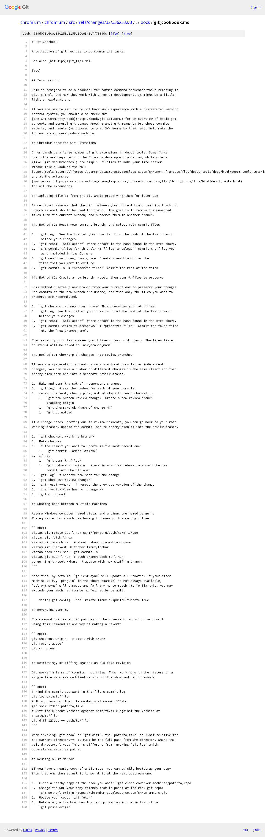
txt (246, 830)
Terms (53, 830)
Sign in (255, 7)
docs (145, 22)
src (72, 22)
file (114, 34)
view (127, 34)
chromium (30, 22)
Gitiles (27, 830)
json (256, 830)
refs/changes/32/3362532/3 (105, 22)
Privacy (40, 830)
